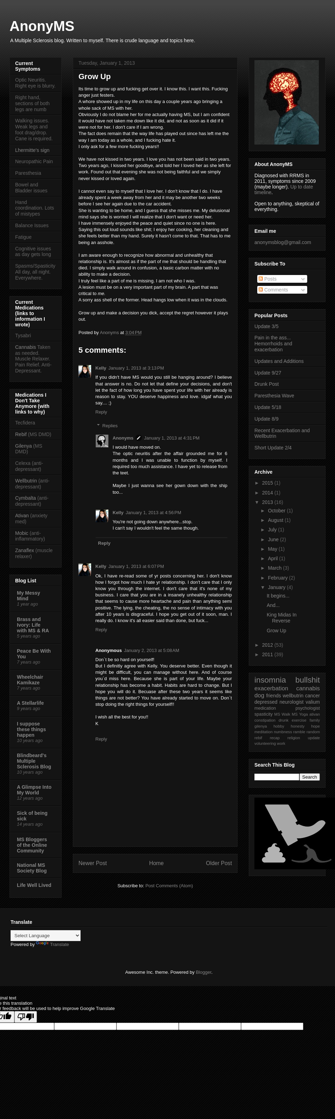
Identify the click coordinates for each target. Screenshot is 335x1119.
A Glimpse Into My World (34, 789)
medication (265, 708)
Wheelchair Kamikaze (30, 679)
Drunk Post (266, 384)
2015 (268, 483)
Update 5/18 (267, 407)
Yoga (303, 714)
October (277, 510)
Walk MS (289, 714)
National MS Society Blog (32, 868)
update (314, 738)
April (273, 558)
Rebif (21, 434)
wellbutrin (293, 695)
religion (293, 738)
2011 (268, 654)
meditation (263, 732)
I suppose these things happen (31, 729)
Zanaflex (24, 550)
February (278, 578)
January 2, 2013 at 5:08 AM (151, 650)
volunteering (265, 743)
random (313, 732)
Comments (273, 290)
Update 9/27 (267, 373)
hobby (278, 726)
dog (259, 695)
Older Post (219, 863)
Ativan (22, 515)
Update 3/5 (266, 326)
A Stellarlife (30, 703)
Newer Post (92, 863)
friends (273, 695)
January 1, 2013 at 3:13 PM (136, 368)
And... (273, 605)
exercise (299, 720)
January (277, 587)
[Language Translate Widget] (46, 935)
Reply (101, 412)
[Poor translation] (25, 1017)
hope (315, 726)
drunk (284, 720)
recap (275, 738)
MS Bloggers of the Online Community (32, 845)
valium (313, 702)
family (315, 720)
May (273, 549)
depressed (265, 702)
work (281, 743)
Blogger (203, 972)
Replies (110, 425)
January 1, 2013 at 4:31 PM (172, 438)
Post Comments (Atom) (169, 885)
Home (156, 863)
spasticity (263, 714)
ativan (314, 714)
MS (277, 714)
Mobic (21, 533)
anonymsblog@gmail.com (282, 242)
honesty (297, 726)
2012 (268, 645)
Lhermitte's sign (32, 150)
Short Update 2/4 (273, 447)
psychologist (308, 708)
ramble (299, 732)
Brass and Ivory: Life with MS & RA (33, 624)
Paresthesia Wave (274, 395)
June (274, 539)
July (273, 529)
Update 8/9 (266, 419)
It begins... (278, 596)
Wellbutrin (26, 481)
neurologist (291, 702)
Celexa (23, 463)
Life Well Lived (34, 885)
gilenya (260, 726)
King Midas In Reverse (282, 618)
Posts (268, 279)
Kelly (100, 368)
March (275, 568)
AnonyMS (42, 26)
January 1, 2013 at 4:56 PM (153, 512)
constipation (265, 720)
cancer (312, 695)
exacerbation (271, 688)
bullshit (307, 680)
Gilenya (24, 446)
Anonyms (110, 332)
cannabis (308, 688)
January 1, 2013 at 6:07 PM (136, 566)
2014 (268, 492)
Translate (52, 944)
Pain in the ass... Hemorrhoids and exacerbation (273, 343)
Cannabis (25, 347)
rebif (258, 738)
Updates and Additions (279, 361)
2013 (268, 502)
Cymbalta (25, 498)
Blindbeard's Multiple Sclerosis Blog (34, 761)
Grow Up (276, 630)
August (276, 520)
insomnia (270, 680)
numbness (283, 732)
